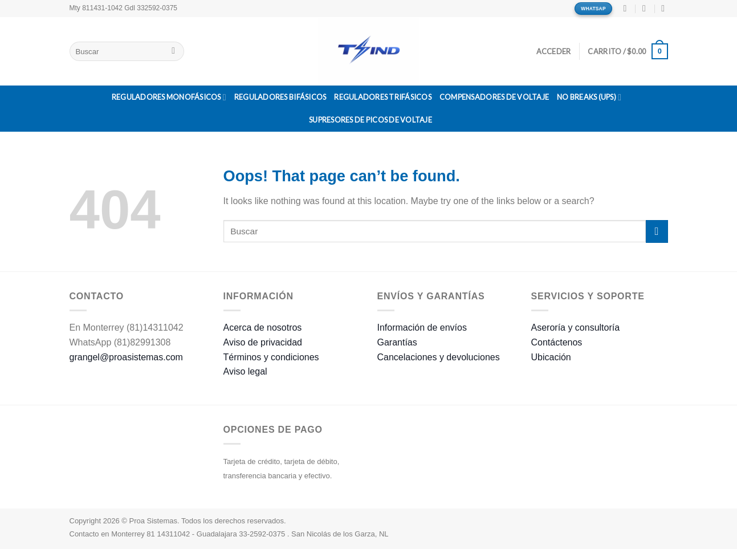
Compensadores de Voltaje (494, 96)
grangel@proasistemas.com (126, 357)
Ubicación (551, 357)
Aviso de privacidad (262, 342)
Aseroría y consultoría (575, 327)
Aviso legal (245, 371)
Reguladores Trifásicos (382, 96)
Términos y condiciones (271, 357)
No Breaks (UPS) (589, 97)
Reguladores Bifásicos (280, 96)
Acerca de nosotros (262, 327)
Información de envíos (422, 327)
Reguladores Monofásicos (169, 97)
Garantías (397, 342)
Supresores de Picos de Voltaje (370, 119)
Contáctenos (557, 342)
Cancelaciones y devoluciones (438, 357)
